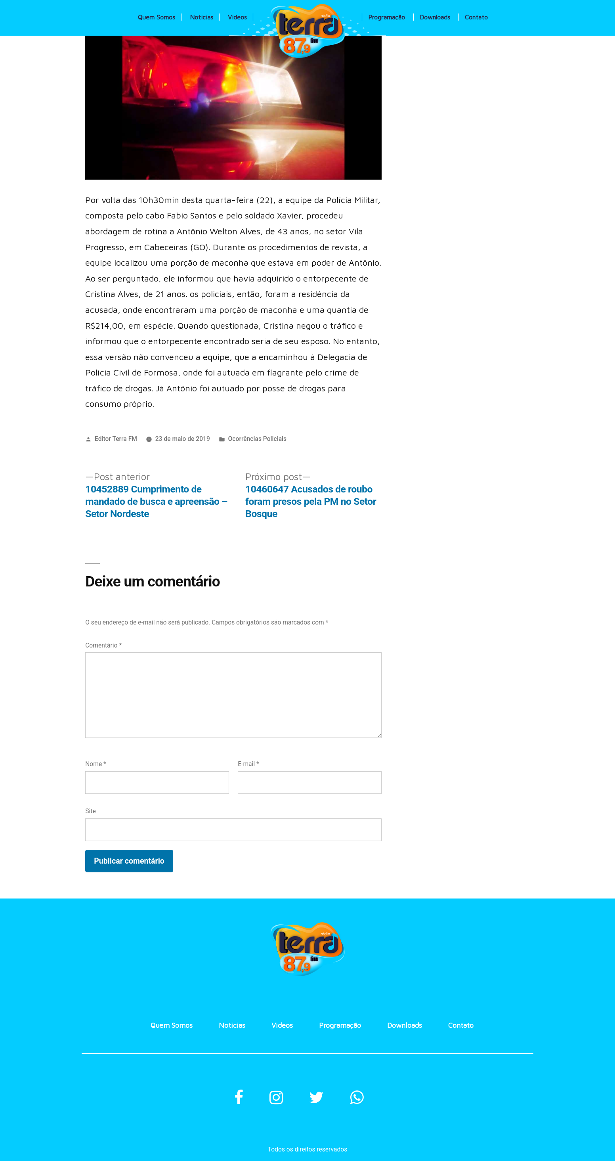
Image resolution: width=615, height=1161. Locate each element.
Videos (237, 17)
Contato (476, 17)
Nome (95, 764)
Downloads (435, 17)
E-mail (248, 764)
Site (90, 811)
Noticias (201, 17)
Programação (386, 17)
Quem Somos (156, 17)
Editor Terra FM (116, 439)
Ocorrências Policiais (257, 439)
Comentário (103, 645)
